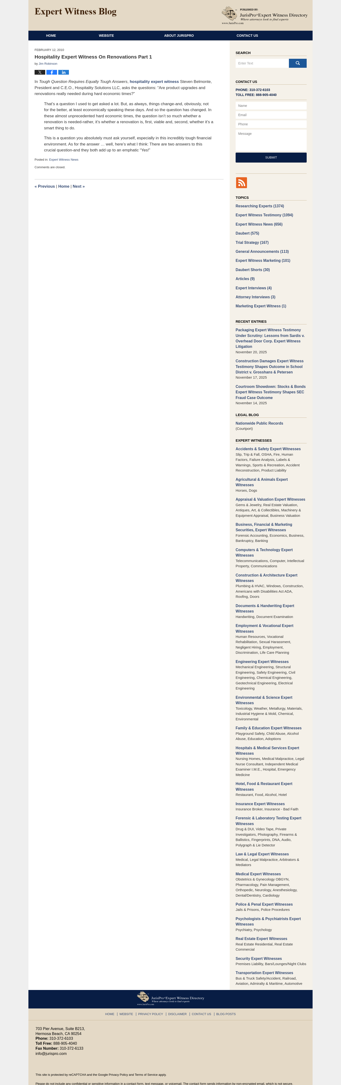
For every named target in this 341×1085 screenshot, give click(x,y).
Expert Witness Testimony (263, 215)
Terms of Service (146, 1057)
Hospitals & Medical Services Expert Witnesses (266, 736)
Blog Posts (223, 995)
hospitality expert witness (154, 81)
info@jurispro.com (51, 1036)
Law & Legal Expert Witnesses (261, 838)
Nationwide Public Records (258, 419)
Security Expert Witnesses (258, 942)
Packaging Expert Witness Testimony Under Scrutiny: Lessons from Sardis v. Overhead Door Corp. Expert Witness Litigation (269, 335)
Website (121, 35)
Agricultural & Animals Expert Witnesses (270, 474)
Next (79, 186)
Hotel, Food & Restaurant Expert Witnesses (263, 772)
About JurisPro (194, 35)
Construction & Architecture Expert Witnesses (265, 566)
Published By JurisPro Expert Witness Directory (265, 15)
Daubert (247, 233)
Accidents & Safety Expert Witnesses (267, 444)
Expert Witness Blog (76, 12)
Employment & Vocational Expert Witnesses (263, 615)
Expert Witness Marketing (262, 259)
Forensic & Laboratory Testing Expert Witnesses (267, 805)
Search (298, 63)
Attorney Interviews (255, 295)
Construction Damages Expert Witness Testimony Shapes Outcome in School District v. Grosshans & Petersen (268, 362)
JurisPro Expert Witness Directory (94, 1079)
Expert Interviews (253, 286)
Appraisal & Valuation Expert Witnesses (269, 488)
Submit (271, 157)
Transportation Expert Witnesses (263, 956)
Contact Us (269, 35)
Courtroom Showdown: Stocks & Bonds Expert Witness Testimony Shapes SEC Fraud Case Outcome (269, 387)
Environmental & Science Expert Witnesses (263, 686)
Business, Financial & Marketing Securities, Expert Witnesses (263, 516)
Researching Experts (259, 206)
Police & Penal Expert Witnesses (263, 888)
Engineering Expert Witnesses (261, 648)
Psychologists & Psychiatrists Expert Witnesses (267, 905)
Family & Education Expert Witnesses (267, 714)
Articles (245, 277)
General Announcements (261, 250)
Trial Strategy (251, 241)
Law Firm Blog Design (282, 1079)
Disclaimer (177, 995)
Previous (45, 186)
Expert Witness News (63, 159)
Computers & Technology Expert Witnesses (263, 541)
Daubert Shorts (252, 268)
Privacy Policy (152, 995)
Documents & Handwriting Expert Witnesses (264, 596)
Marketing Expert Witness (260, 304)
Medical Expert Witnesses (257, 858)
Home (58, 35)
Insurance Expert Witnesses (259, 789)
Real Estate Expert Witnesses (260, 922)
